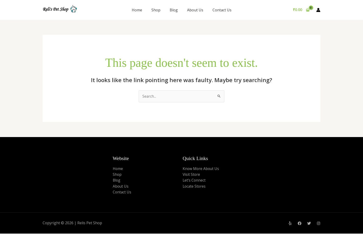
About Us (195, 10)
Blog (174, 10)
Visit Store (191, 174)
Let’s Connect (194, 180)
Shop (155, 10)
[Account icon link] (318, 10)
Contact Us (222, 10)
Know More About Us (201, 168)
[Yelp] (290, 224)
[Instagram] (318, 224)
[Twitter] (309, 224)
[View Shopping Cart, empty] (301, 9)
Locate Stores (195, 186)
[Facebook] (299, 224)
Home (137, 10)
